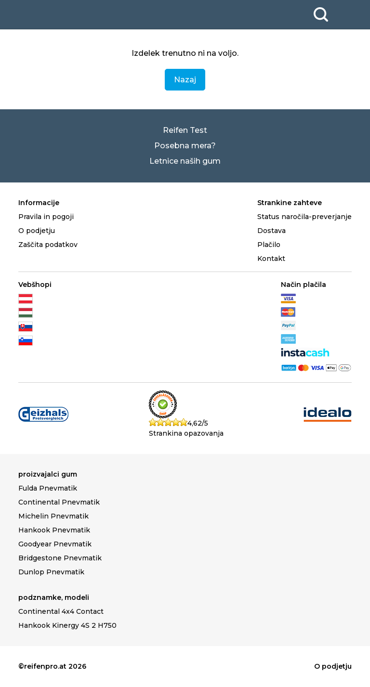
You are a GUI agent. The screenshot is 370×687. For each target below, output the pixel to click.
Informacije (38, 202)
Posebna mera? (185, 145)
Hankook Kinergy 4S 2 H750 (67, 625)
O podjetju (36, 230)
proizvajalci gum (47, 474)
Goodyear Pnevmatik (55, 544)
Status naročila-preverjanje (304, 216)
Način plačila (303, 284)
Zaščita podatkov (48, 244)
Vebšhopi (35, 284)
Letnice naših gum (185, 161)
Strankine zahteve (289, 202)
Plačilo (268, 244)
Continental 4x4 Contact (61, 611)
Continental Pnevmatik (59, 502)
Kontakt (271, 258)
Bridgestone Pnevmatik (60, 558)
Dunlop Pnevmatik (51, 572)
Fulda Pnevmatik (47, 488)
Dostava (271, 230)
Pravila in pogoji (46, 216)
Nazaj (185, 79)
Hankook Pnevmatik (54, 530)
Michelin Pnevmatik (53, 516)
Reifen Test (185, 130)
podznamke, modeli (53, 597)
